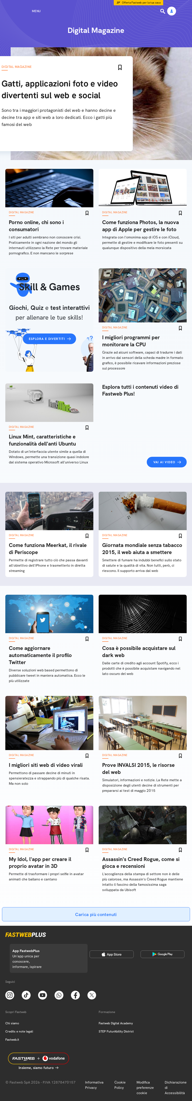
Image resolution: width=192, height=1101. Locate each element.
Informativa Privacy (94, 1085)
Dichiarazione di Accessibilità (176, 1087)
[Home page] (96, 11)
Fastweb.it (12, 1040)
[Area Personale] (171, 11)
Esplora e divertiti (47, 339)
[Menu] (28, 11)
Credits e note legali (19, 1031)
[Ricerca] (163, 11)
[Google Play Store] (163, 954)
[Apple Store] (112, 954)
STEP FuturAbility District (116, 1031)
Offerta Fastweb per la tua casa (141, 2)
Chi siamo (12, 1023)
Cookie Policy (120, 1085)
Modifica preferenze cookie (145, 1087)
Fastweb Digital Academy (116, 1023)
